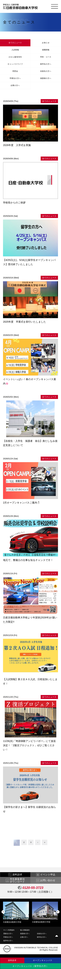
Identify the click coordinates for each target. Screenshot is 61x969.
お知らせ (45, 43)
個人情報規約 (25, 937)
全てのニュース (15, 43)
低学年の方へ (8, 949)
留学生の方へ (45, 67)
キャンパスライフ (15, 67)
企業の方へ (15, 91)
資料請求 (12, 959)
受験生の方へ (8, 941)
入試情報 (15, 51)
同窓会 (15, 75)
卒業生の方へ (15, 83)
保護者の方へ (45, 83)
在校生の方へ (45, 75)
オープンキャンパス (43, 959)
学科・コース (45, 59)
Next (57, 918)
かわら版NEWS (15, 59)
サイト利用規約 (9, 937)
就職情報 (46, 51)
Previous (3, 918)
